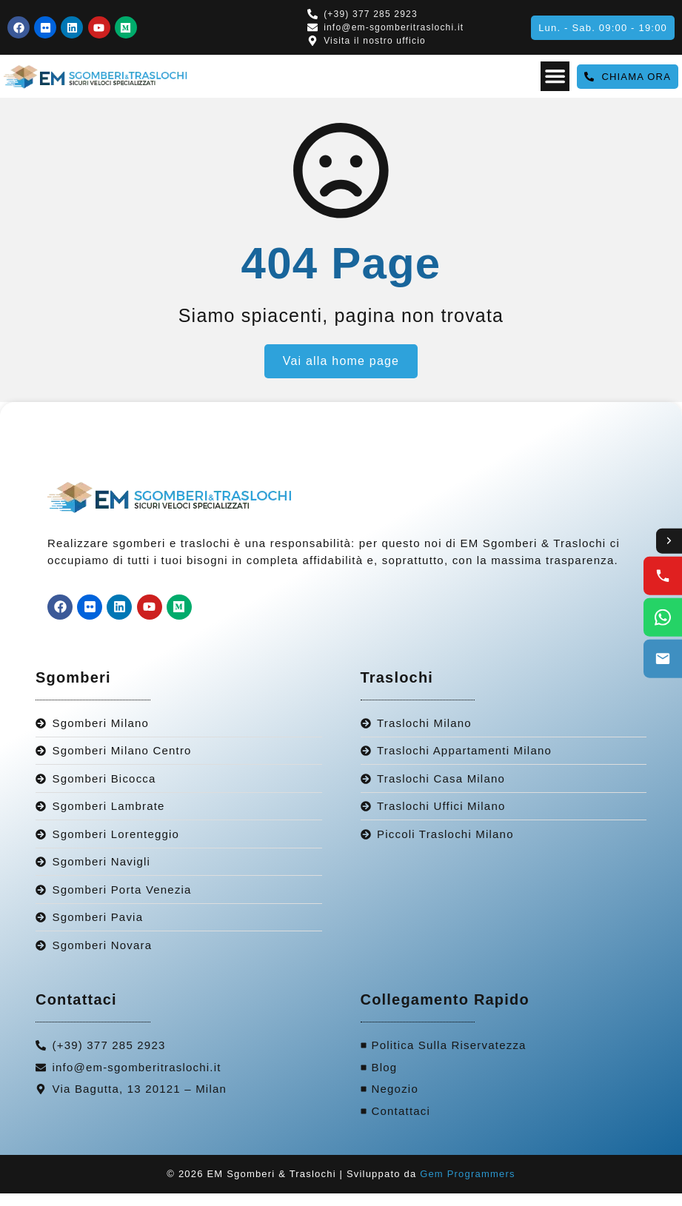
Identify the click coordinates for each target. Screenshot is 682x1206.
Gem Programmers (467, 1186)
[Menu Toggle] (554, 76)
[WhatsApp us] (662, 618)
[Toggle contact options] (668, 541)
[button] (603, 28)
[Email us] (662, 659)
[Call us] (662, 576)
